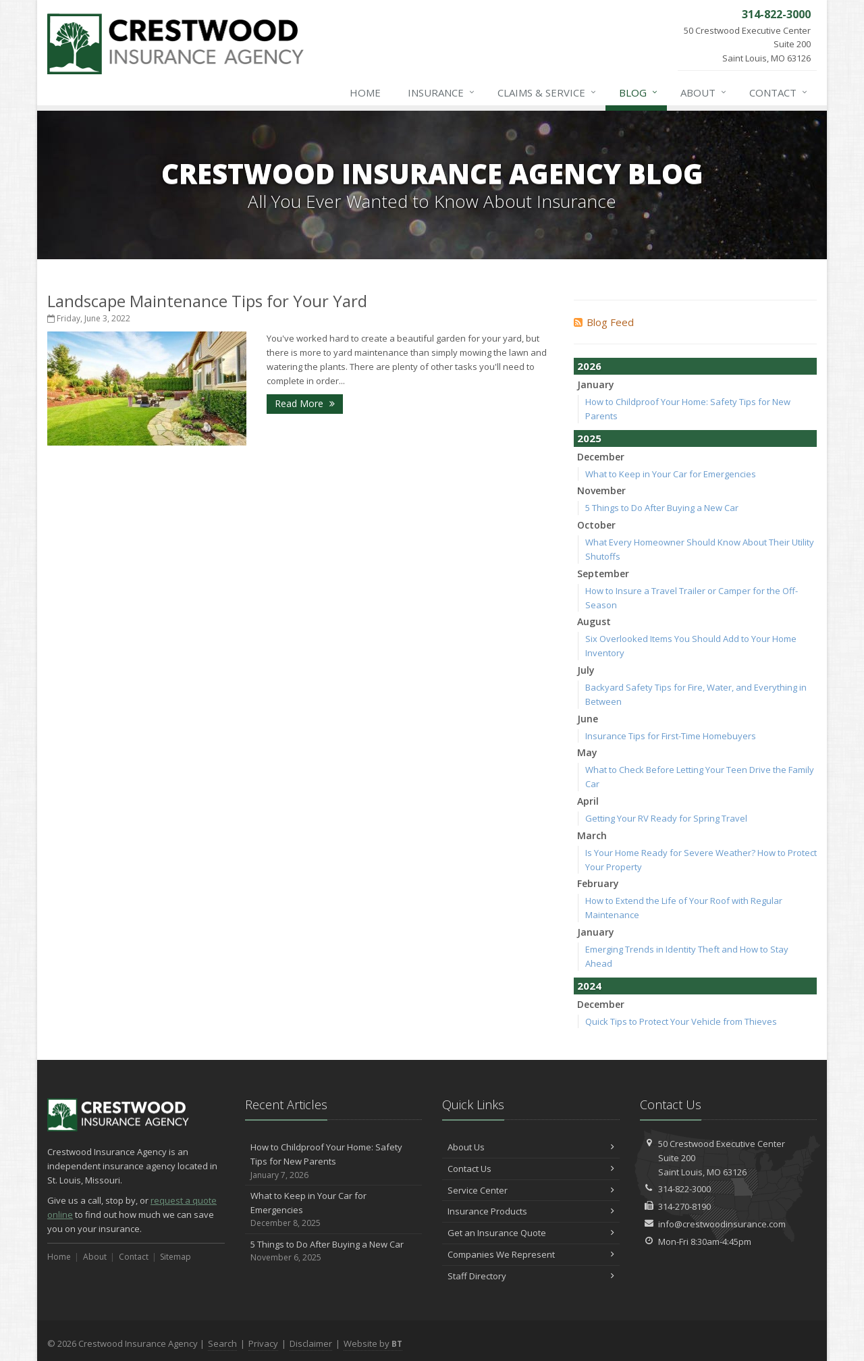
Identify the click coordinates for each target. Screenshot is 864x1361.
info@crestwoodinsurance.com (722, 1224)
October (596, 524)
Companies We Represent (531, 1254)
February (598, 883)
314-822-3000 (684, 1189)
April (588, 801)
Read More (305, 403)
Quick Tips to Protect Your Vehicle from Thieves (681, 1021)
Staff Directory (531, 1276)
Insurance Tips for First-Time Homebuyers (670, 736)
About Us (531, 1147)
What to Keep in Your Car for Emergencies (670, 474)
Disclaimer (311, 1343)
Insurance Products (531, 1211)
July (586, 670)
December (600, 456)
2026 (589, 366)
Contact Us (531, 1169)
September (603, 573)
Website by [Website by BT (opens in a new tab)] (373, 1343)
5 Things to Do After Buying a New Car (661, 508)
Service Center (531, 1190)
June (587, 718)
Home (365, 92)
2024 (589, 985)
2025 (589, 438)
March (592, 835)
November (601, 490)
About (704, 92)
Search (222, 1343)
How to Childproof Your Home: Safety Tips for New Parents (333, 1161)
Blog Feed (604, 322)
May (587, 752)
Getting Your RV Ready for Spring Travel (666, 818)
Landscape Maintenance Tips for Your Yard (207, 301)
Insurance (442, 92)
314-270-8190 (684, 1206)
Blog (639, 92)
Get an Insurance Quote (531, 1233)
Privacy (263, 1343)
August (594, 621)
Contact (779, 92)
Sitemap (175, 1256)
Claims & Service (547, 92)
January (595, 384)
